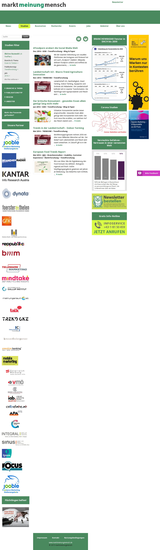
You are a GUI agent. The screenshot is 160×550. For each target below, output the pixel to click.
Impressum (42, 538)
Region (9, 97)
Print (85, 38)
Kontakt (55, 538)
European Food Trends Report (49, 152)
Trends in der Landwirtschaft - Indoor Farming (58, 128)
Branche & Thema (14, 88)
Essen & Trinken (11, 63)
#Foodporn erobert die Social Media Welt (55, 48)
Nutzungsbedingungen (74, 538)
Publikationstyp (14, 93)
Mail (78, 38)
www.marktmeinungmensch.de (60, 543)
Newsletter (117, 2)
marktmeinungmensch (34, 5)
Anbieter (10, 101)
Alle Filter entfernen (11, 79)
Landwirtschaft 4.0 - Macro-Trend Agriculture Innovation (57, 73)
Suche (25, 37)
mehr (73, 65)
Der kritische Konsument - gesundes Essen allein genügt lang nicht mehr (59, 102)
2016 (7, 76)
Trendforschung (11, 69)
